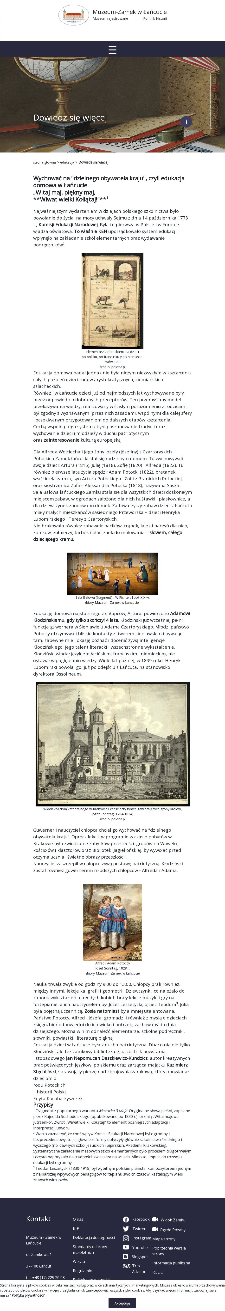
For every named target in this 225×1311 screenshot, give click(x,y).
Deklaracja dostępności (94, 1237)
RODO (157, 1272)
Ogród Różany (169, 1229)
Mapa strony (163, 1239)
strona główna (44, 162)
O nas (78, 1219)
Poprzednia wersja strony (169, 1250)
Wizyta (79, 1261)
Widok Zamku (169, 1219)
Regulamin (82, 1270)
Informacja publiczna (171, 1263)
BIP (76, 1228)
